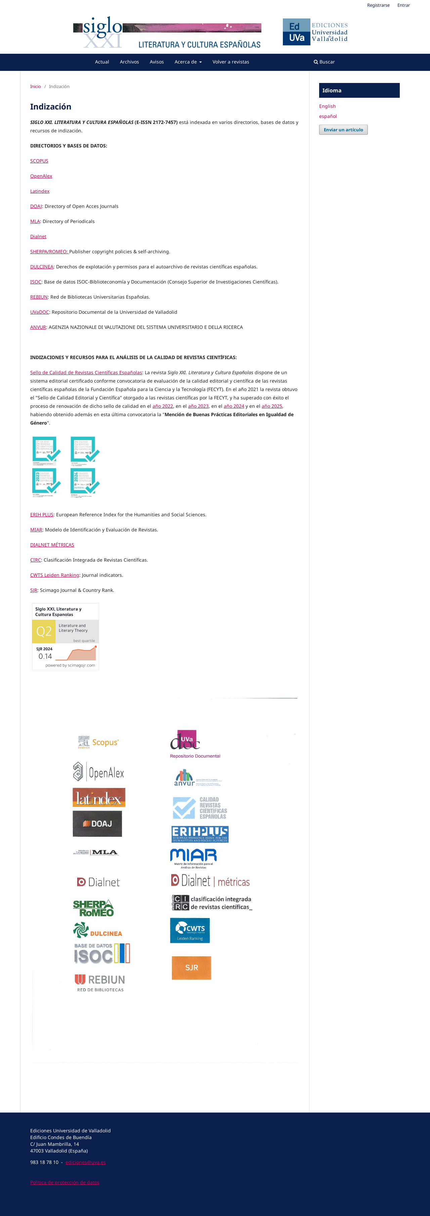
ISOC (35, 281)
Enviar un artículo (343, 130)
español (328, 116)
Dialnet (38, 236)
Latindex (39, 191)
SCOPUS (39, 161)
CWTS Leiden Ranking (54, 575)
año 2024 (234, 406)
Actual (102, 61)
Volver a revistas (231, 61)
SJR (33, 590)
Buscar (324, 61)
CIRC (35, 560)
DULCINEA (41, 266)
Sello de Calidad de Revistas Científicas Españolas (86, 372)
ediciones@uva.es (86, 1162)
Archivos (129, 61)
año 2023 (198, 406)
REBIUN (39, 297)
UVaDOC (39, 312)
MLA (35, 221)
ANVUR (38, 327)
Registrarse (378, 5)
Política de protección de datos (64, 1182)
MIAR (36, 529)
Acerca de (186, 61)
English (327, 106)
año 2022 (163, 406)
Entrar (403, 5)
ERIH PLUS (41, 514)
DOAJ (36, 206)
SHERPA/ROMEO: (49, 251)
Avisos (157, 61)
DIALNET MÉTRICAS (52, 544)
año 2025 (272, 406)
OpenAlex (41, 176)
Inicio (35, 86)
